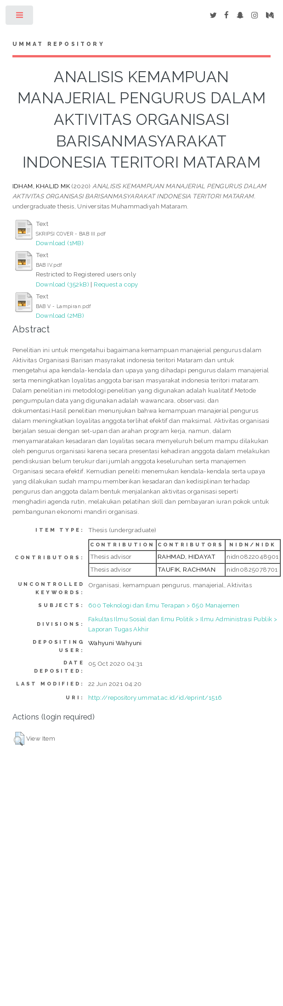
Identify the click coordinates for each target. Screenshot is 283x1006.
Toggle (20, 17)
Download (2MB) (60, 315)
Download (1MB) (60, 243)
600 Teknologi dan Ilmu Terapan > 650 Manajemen (163, 605)
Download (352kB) (62, 284)
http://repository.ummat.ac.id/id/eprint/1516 (155, 697)
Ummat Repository (58, 44)
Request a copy (116, 284)
